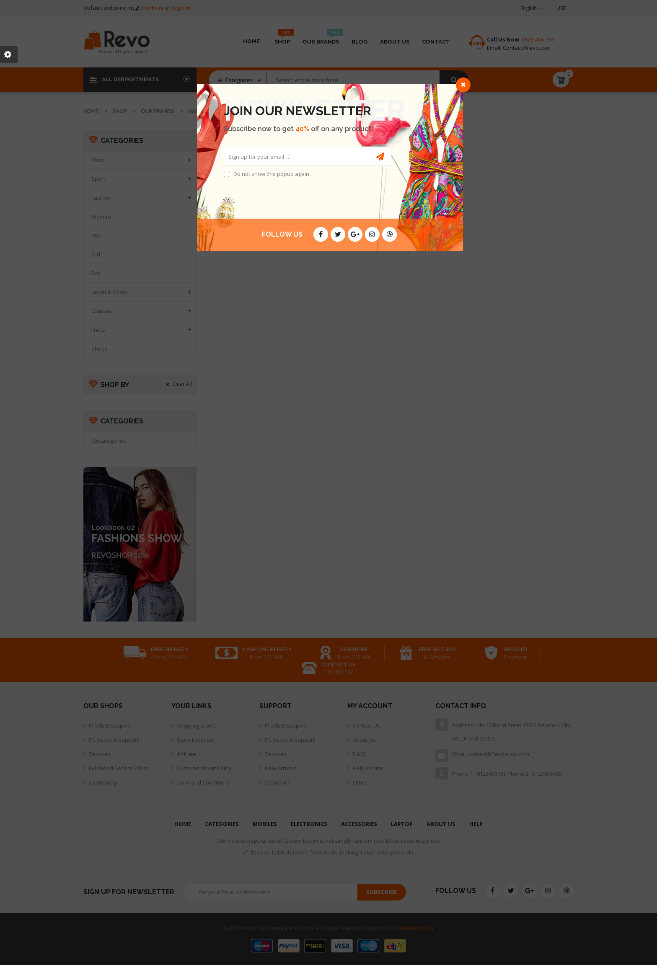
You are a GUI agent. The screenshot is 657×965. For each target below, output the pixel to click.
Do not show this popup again (271, 174)
